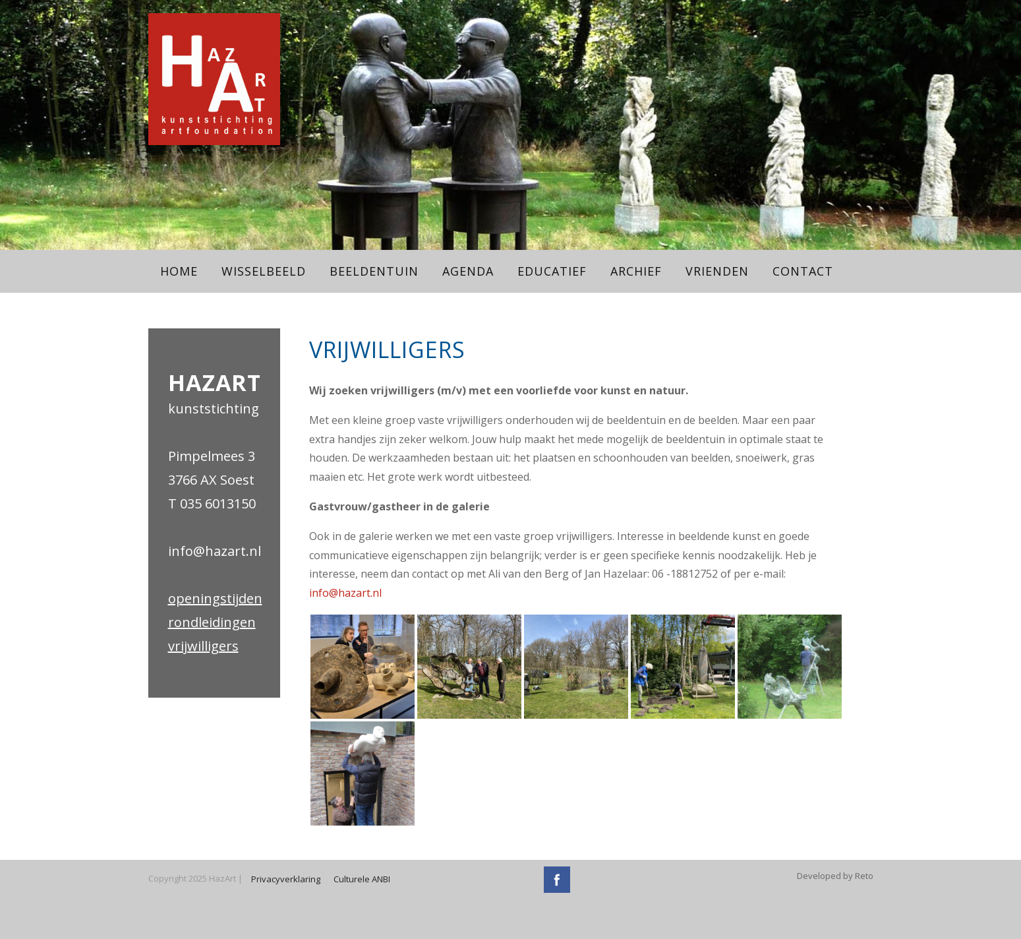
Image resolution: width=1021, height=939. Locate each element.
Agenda (468, 271)
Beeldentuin (374, 271)
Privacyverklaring (285, 879)
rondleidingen (212, 622)
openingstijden (215, 598)
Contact (803, 271)
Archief (636, 271)
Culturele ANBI (362, 879)
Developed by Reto (835, 876)
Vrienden (717, 271)
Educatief (552, 271)
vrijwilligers (203, 646)
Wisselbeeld (263, 271)
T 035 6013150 (212, 503)
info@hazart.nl (214, 551)
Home (179, 271)
